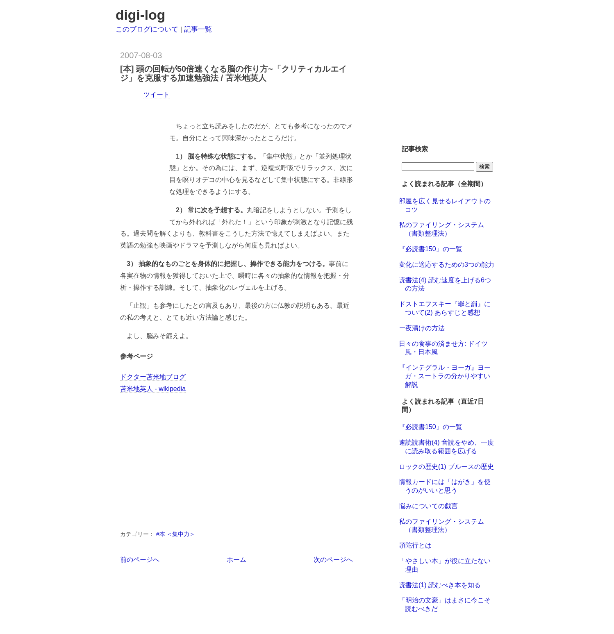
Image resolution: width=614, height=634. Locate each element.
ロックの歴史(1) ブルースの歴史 (446, 466)
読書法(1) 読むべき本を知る (440, 585)
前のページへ (139, 559)
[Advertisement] (216, 107)
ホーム (236, 559)
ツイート (156, 94)
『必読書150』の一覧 (430, 248)
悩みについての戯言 (428, 505)
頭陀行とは (415, 545)
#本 (161, 534)
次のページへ (333, 559)
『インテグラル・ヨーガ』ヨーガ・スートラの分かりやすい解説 (445, 376)
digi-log (140, 15)
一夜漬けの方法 (422, 328)
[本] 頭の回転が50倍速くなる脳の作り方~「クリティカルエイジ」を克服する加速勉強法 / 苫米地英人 (233, 73)
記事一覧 (198, 29)
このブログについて (147, 29)
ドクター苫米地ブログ (153, 376)
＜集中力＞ (180, 534)
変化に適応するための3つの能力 (446, 264)
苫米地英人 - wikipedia (153, 388)
